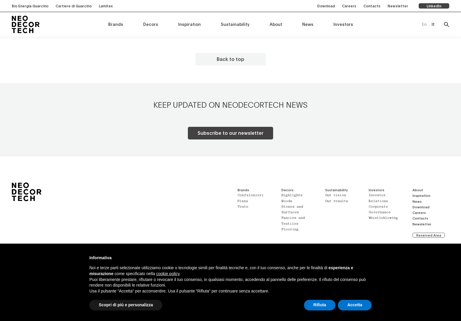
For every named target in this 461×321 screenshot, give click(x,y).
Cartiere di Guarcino (74, 6)
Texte (243, 207)
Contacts (371, 6)
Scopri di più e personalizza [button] (126, 304)
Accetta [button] (354, 304)
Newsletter (397, 6)
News (307, 24)
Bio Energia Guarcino (30, 6)
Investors (343, 24)
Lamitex (106, 6)
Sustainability (235, 24)
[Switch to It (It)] (433, 24)
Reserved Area (428, 235)
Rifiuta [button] (319, 304)
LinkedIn (434, 6)
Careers (349, 6)
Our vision (335, 195)
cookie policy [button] (167, 273)
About (276, 24)
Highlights (292, 195)
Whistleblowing (383, 218)
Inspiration (189, 24)
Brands (115, 24)
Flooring (290, 229)
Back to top (230, 59)
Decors (150, 24)
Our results (336, 201)
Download (326, 6)
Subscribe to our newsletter (230, 133)
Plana (243, 201)
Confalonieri (251, 195)
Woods (286, 201)
